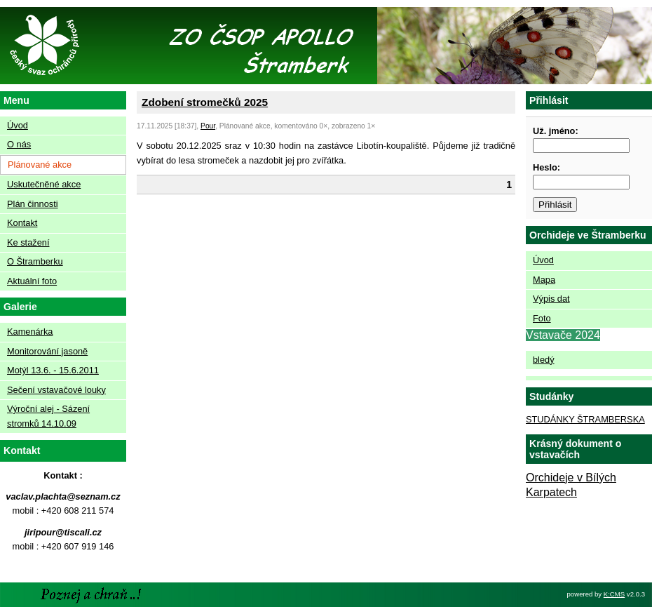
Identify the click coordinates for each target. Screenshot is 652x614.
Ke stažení (28, 242)
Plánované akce (40, 164)
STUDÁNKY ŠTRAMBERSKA (585, 419)
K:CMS (614, 594)
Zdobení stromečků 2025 (205, 102)
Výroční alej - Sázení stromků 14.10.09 (48, 415)
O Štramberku (35, 261)
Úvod (17, 125)
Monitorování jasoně (47, 351)
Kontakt (22, 223)
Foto (542, 318)
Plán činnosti (32, 204)
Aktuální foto (32, 281)
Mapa (544, 279)
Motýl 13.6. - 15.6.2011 (53, 370)
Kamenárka (30, 331)
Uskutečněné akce (44, 184)
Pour (208, 126)
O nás (19, 144)
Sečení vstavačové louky (56, 390)
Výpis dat (551, 298)
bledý (544, 359)
